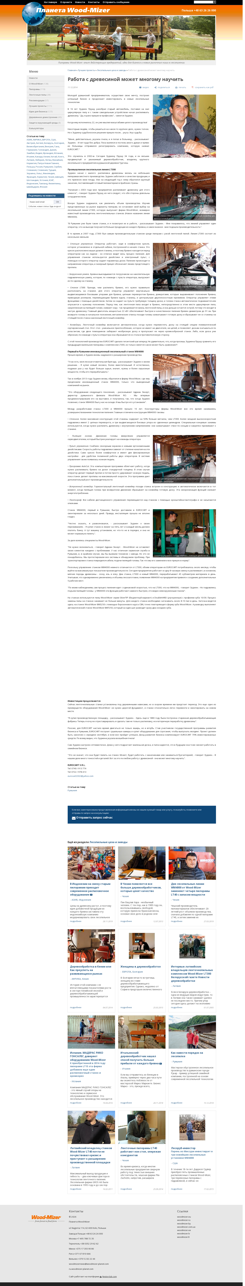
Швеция (59, 176)
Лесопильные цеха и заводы (111, 70)
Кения (47, 156)
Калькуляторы (36, 128)
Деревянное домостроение (45, 117)
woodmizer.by (184, 1223)
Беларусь (48, 143)
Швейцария (33, 186)
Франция (31, 176)
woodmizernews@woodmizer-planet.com (89, 1263)
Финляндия (49, 173)
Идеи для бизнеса (41, 111)
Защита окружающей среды (45, 122)
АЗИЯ (29, 139)
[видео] (144, 87)
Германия (32, 149)
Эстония (43, 180)
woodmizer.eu (184, 1216)
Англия (39, 143)
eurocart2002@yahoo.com (80, 776)
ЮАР (51, 180)
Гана (56, 146)
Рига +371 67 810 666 (80, 1253)
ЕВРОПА (46, 139)
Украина (31, 173)
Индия (38, 153)
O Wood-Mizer (38, 83)
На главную (50, 2)
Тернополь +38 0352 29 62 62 (84, 1243)
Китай (54, 156)
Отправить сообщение (116, 2)
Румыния (48, 166)
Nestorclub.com (109, 1276)
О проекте (66, 2)
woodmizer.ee (184, 1230)
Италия (30, 156)
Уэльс (39, 173)
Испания (58, 153)
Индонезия (32, 183)
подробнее (75, 921)
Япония (43, 186)
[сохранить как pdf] (202, 87)
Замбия (31, 153)
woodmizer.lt (183, 1237)
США (53, 139)
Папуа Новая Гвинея (48, 163)
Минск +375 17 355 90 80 (81, 1248)
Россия (39, 166)
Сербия (58, 166)
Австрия (31, 143)
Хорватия (42, 176)
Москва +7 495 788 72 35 (81, 1238)
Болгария (59, 143)
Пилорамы (37, 89)
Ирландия (48, 153)
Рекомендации (39, 100)
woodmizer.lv (183, 1233)
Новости (80, 2)
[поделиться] (162, 87)
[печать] (181, 87)
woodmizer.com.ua (186, 1226)
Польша (31, 166)
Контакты (94, 2)
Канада (39, 156)
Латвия (30, 159)
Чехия (51, 176)
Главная (72, 70)
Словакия (32, 170)
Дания (53, 149)
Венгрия (49, 146)
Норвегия (32, 163)
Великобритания (35, 146)
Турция (52, 170)
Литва (48, 159)
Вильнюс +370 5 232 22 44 (82, 1258)
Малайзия (57, 159)
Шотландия (32, 180)
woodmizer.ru (183, 1220)
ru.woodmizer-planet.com (81, 1268)
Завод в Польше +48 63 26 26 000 (86, 1233)
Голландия (43, 149)
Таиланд (43, 183)
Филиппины (54, 183)
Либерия (39, 159)
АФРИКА (37, 139)
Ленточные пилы (40, 94)
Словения (43, 170)
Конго (61, 156)
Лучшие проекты (40, 106)
